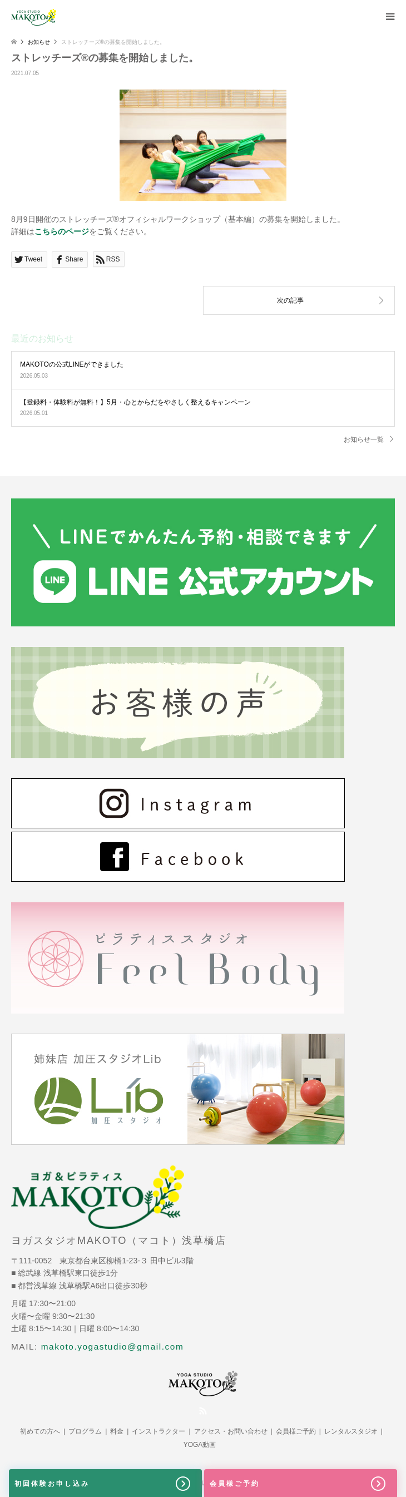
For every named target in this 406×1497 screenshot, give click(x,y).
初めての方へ (40, 1431)
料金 (116, 1431)
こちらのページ (61, 231)
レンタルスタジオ (351, 1431)
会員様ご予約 (296, 1431)
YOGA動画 (200, 1445)
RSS (203, 1411)
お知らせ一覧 (364, 439)
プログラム (85, 1431)
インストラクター (158, 1431)
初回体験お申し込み (103, 1483)
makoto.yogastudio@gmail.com (112, 1346)
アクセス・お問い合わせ (231, 1431)
